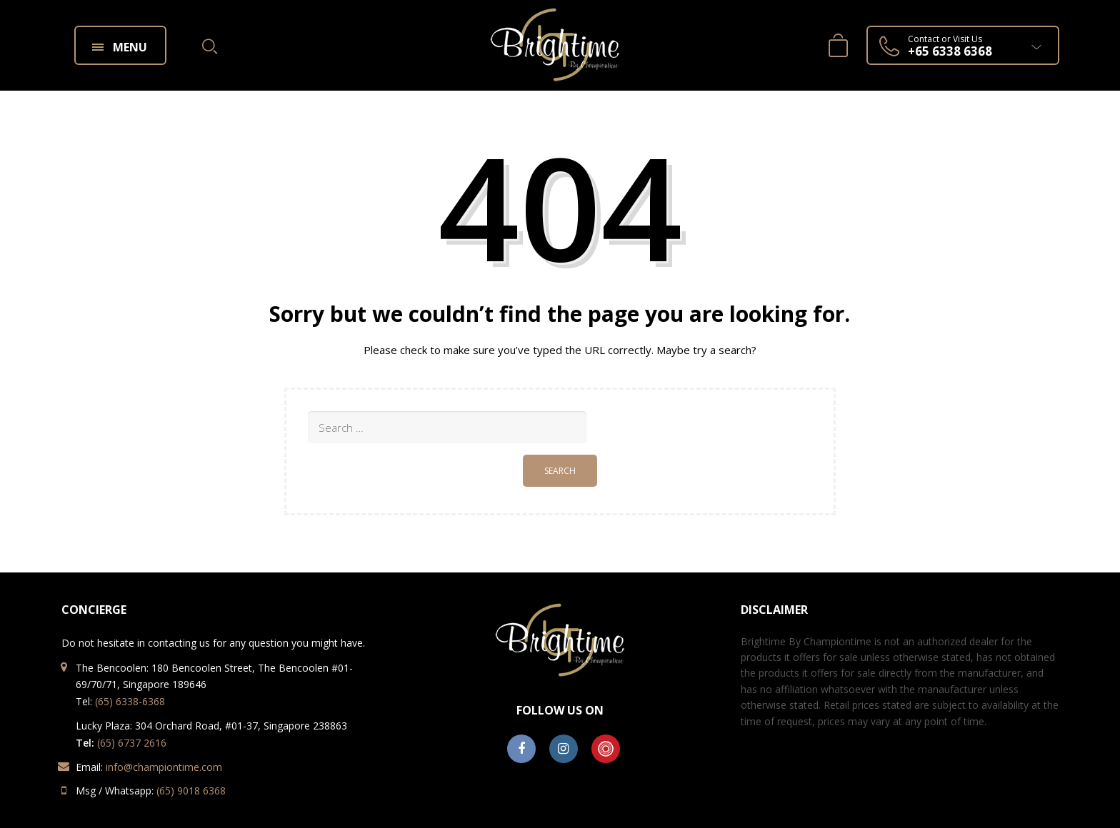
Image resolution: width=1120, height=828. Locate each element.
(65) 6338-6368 (130, 701)
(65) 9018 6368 (191, 790)
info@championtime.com (164, 767)
